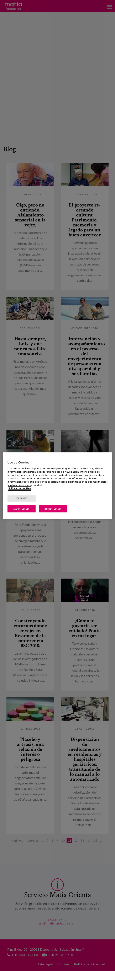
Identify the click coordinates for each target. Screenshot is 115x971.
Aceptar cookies (22, 508)
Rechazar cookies (53, 508)
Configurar (21, 498)
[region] (57, 485)
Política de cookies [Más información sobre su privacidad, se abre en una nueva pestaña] (20, 488)
